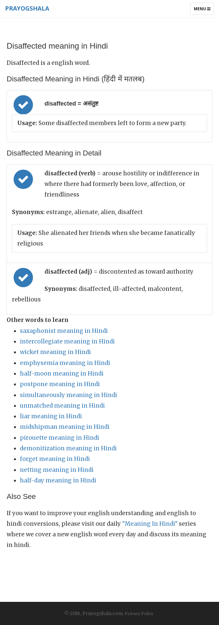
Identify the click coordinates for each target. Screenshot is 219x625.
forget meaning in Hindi (55, 459)
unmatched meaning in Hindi (62, 405)
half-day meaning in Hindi (58, 480)
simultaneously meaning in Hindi (68, 395)
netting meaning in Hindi (57, 469)
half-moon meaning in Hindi (62, 373)
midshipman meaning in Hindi (65, 426)
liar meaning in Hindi (51, 416)
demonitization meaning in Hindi (68, 448)
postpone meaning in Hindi (60, 384)
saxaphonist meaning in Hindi (64, 331)
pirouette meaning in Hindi (59, 437)
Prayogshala (27, 8)
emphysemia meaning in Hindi (65, 363)
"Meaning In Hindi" (150, 523)
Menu (203, 10)
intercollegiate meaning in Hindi (67, 341)
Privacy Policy (139, 613)
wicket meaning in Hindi (55, 352)
